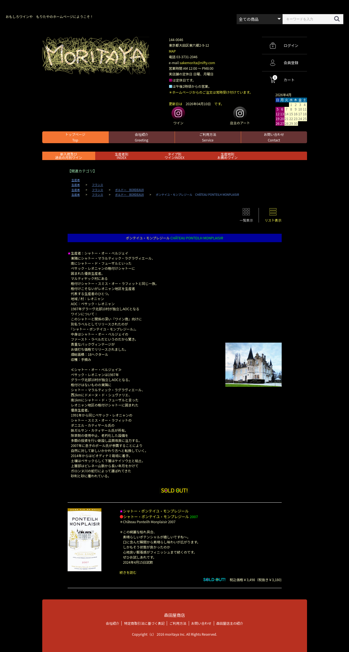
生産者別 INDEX (121, 156)
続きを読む (128, 572)
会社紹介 (141, 137)
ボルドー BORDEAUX (129, 190)
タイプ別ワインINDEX (174, 156)
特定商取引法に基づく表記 (144, 622)
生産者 (76, 180)
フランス (97, 185)
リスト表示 (272, 220)
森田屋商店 (174, 615)
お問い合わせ (274, 137)
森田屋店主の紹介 (229, 622)
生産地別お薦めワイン (227, 156)
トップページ (75, 137)
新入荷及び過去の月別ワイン (68, 156)
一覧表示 (246, 220)
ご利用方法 (207, 137)
